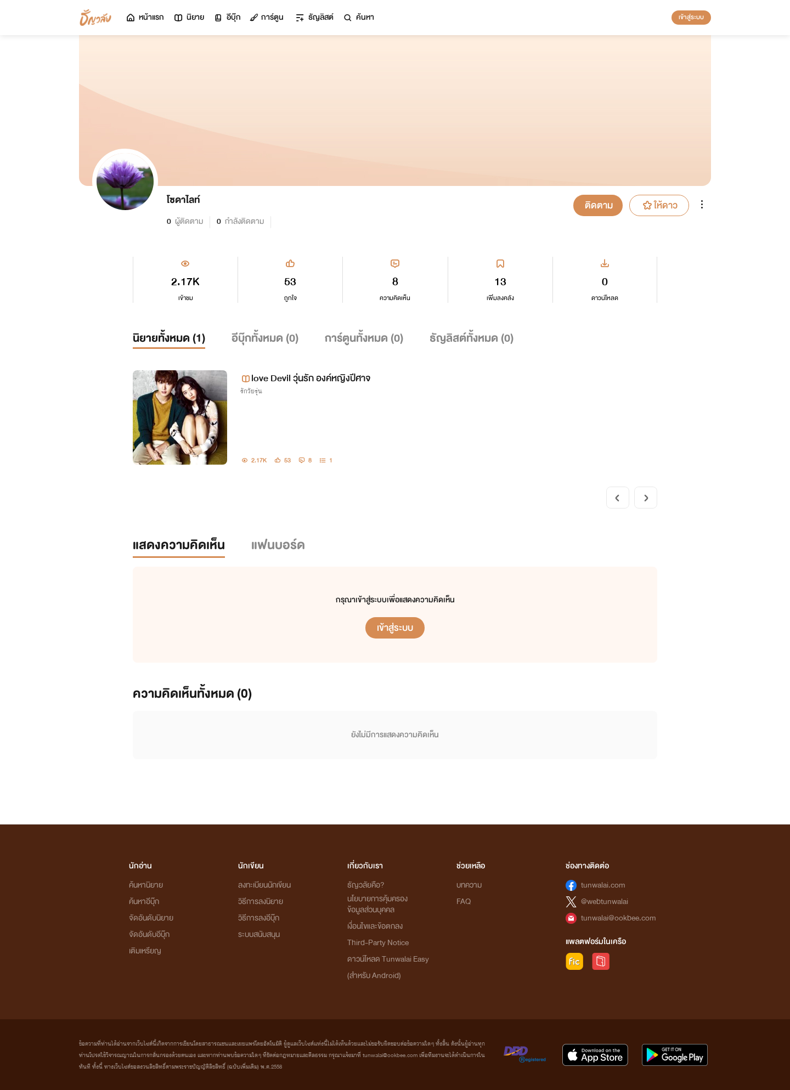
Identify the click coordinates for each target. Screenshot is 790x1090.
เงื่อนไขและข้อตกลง (375, 926)
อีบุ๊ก (227, 17)
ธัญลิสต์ (314, 17)
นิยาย (188, 17)
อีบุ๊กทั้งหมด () (265, 338)
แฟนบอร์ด (278, 545)
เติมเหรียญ (145, 951)
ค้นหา (358, 17)
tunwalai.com (603, 885)
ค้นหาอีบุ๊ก (144, 901)
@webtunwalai (604, 901)
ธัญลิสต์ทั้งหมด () (472, 338)
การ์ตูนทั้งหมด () (364, 338)
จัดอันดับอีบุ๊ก (149, 934)
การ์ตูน (267, 17)
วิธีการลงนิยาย (260, 901)
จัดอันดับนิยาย (151, 918)
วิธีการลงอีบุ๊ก (258, 918)
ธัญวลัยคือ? (366, 885)
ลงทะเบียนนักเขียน (264, 885)
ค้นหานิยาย (146, 885)
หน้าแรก (144, 17)
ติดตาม (599, 205)
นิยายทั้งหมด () (169, 338)
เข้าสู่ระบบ (691, 17)
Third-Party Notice (378, 943)
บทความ (469, 885)
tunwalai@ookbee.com (618, 918)
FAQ (463, 901)
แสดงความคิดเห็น (179, 545)
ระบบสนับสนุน (259, 934)
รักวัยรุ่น (251, 391)
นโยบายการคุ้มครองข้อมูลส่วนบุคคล (377, 904)
